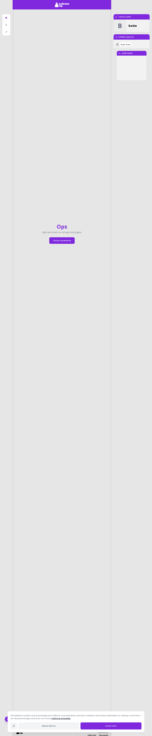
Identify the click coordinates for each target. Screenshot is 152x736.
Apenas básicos (49, 726)
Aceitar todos (111, 726)
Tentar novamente (62, 240)
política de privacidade (61, 718)
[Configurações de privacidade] (14, 726)
